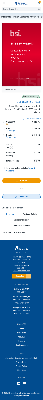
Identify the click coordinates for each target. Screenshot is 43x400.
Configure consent (21, 396)
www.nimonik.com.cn (21, 311)
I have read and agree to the (20, 169)
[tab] (10, 214)
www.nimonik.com (21, 265)
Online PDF (11, 122)
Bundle (10, 135)
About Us (21, 337)
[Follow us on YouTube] (24, 383)
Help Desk (21, 370)
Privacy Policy (21, 362)
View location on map (21, 271)
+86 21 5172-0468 (21, 314)
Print (8, 128)
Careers (21, 341)
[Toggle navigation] (4, 3)
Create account (22, 345)
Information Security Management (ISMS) (21, 358)
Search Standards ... (21, 9)
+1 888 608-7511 (22, 268)
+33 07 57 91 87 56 (21, 303)
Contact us (20, 276)
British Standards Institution (26, 17)
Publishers (6, 17)
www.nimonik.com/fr (21, 300)
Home (21, 329)
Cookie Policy (21, 366)
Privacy (37, 393)
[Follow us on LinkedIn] (18, 383)
